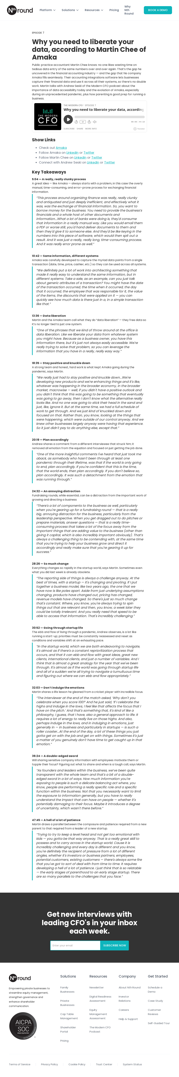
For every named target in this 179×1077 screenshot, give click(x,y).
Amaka (61, 148)
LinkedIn (72, 152)
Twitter (89, 152)
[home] (20, 10)
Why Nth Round (129, 10)
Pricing (114, 10)
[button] (48, 10)
